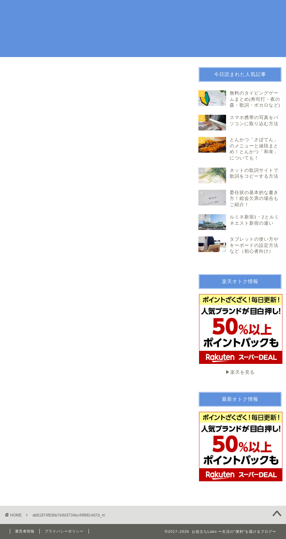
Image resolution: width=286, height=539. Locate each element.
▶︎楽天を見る (240, 334)
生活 (141, 10)
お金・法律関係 (189, 10)
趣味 (160, 10)
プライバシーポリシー (64, 531)
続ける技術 (224, 10)
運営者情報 (25, 531)
